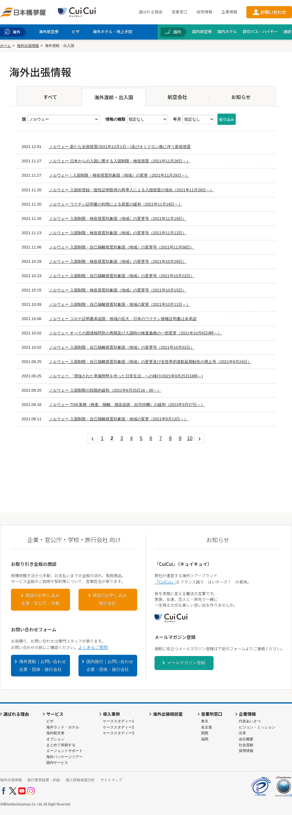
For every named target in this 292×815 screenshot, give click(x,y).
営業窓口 (179, 12)
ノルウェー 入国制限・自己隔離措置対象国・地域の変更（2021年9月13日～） (118, 419)
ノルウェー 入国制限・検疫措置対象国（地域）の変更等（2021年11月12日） (117, 233)
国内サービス (57, 762)
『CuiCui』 (165, 582)
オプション (55, 739)
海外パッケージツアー (64, 757)
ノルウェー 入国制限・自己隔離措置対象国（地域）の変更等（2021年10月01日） (121, 347)
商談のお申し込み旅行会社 (110, 599)
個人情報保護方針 (80, 780)
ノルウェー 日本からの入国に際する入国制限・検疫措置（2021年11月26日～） (119, 161)
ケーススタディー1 (118, 721)
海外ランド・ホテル (62, 727)
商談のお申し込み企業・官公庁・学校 (40, 599)
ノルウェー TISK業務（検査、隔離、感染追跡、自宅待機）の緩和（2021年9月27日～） (127, 404)
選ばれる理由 (150, 12)
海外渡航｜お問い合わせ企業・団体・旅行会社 (42, 665)
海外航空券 (55, 733)
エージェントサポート (64, 751)
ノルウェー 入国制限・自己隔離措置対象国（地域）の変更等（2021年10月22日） (121, 275)
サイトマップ (111, 780)
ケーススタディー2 (118, 727)
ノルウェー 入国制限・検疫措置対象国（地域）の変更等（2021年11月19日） (117, 218)
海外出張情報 (28, 46)
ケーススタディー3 (118, 733)
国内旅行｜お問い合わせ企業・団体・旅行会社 (109, 665)
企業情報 (229, 12)
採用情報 (204, 12)
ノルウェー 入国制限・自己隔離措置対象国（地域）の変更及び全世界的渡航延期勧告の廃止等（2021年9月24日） (150, 361)
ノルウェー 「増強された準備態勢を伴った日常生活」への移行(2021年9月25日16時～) (126, 376)
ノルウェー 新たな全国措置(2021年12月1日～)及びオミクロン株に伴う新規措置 (120, 146)
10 (190, 438)
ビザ (50, 721)
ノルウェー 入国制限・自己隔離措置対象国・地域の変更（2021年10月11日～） (119, 304)
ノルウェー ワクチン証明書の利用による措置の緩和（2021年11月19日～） (115, 204)
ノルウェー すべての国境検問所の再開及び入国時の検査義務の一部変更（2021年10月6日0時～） (135, 333)
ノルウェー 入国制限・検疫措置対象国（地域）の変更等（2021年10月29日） (117, 261)
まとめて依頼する (60, 745)
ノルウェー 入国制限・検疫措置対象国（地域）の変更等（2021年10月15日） (117, 290)
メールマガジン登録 (186, 662)
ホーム (5, 46)
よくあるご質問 (93, 647)
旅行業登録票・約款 (43, 780)
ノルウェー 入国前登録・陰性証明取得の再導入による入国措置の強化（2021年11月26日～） (131, 190)
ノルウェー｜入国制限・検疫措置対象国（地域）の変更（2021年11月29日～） (119, 175)
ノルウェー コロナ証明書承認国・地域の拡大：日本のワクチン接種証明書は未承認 (122, 318)
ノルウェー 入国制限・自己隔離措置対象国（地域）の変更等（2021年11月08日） (121, 247)
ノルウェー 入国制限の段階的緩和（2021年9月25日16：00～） (105, 390)
